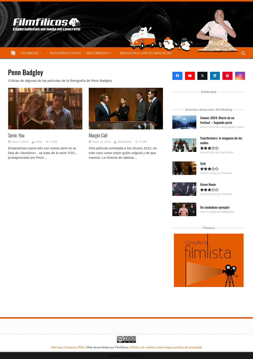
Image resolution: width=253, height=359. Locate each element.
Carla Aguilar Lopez (232, 127)
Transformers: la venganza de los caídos (221, 140)
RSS (81, 347)
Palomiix (227, 173)
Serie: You (16, 135)
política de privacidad (188, 347)
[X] (202, 76)
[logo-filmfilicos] (47, 24)
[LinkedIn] (215, 76)
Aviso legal (164, 347)
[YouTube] (190, 76)
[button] (40, 53)
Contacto (70, 347)
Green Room (208, 184)
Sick (203, 163)
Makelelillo (124, 141)
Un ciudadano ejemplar (215, 207)
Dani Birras (227, 152)
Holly (38, 141)
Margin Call (98, 135)
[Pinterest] (227, 76)
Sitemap (56, 347)
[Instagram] (240, 76)
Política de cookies (143, 347)
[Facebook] (177, 76)
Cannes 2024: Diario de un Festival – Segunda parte (217, 120)
